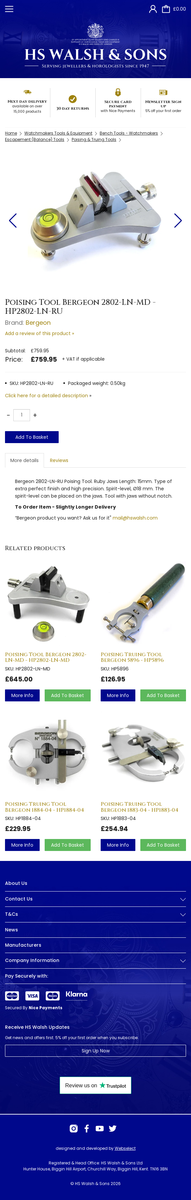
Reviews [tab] (59, 460)
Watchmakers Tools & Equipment (58, 133)
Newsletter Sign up (163, 104)
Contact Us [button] (95, 899)
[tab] (95, 904)
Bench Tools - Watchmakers (129, 133)
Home (11, 133)
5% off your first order (163, 110)
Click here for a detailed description (46, 395)
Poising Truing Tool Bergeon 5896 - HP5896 (132, 657)
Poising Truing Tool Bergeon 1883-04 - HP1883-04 (139, 807)
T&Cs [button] (95, 914)
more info (22, 695)
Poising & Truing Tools (94, 139)
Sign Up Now (96, 1050)
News (11, 929)
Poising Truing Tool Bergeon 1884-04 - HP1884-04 (44, 807)
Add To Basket (31, 437)
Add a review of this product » (39, 333)
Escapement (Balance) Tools (34, 139)
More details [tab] (24, 460)
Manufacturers (23, 945)
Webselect (125, 1148)
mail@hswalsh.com (135, 518)
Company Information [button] (95, 960)
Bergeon (38, 322)
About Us (16, 883)
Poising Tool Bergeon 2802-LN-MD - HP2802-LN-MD (45, 657)
